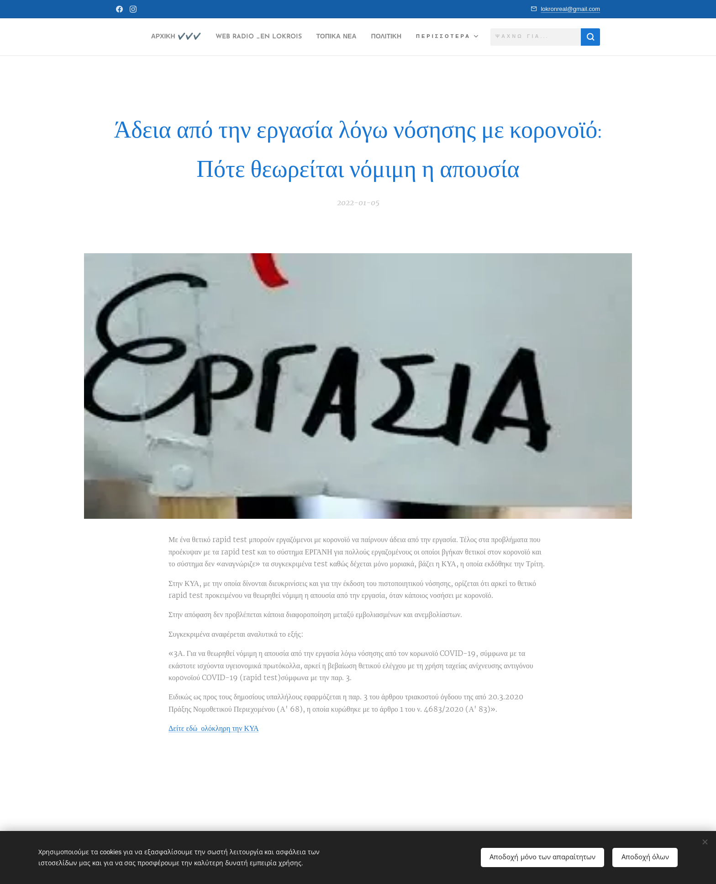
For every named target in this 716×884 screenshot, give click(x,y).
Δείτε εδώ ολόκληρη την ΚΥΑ (213, 728)
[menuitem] (191, 37)
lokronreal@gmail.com (570, 8)
